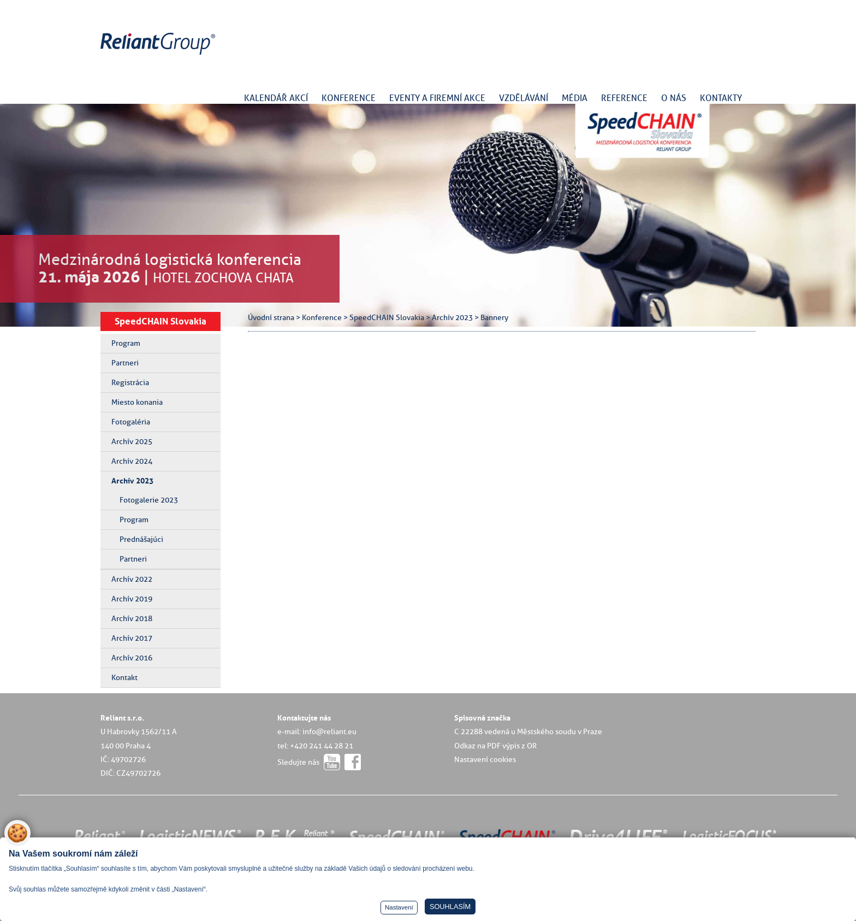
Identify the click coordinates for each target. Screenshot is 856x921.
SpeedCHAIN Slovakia (160, 321)
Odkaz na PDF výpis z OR (495, 746)
